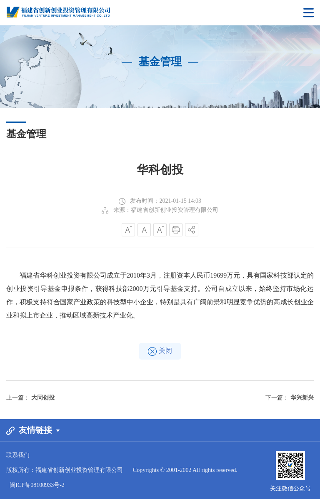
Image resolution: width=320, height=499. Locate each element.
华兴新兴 (302, 398)
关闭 (160, 351)
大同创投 (43, 398)
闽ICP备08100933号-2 (37, 485)
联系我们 (18, 455)
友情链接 (33, 429)
